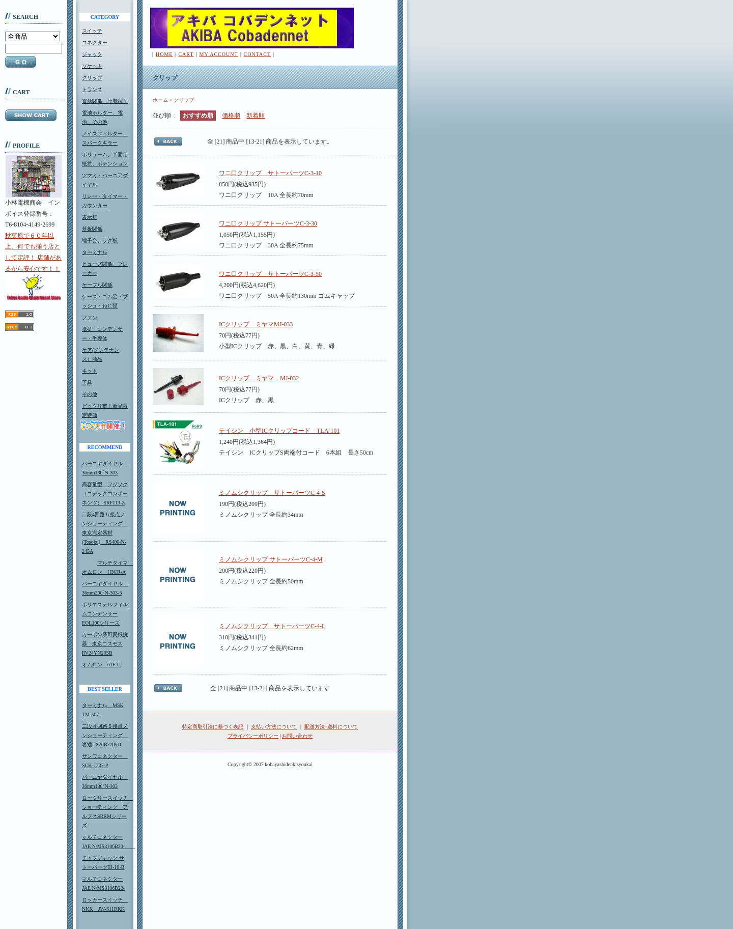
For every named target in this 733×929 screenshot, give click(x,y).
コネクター (94, 42)
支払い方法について (274, 726)
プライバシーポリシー (253, 736)
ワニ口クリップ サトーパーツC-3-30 (268, 223)
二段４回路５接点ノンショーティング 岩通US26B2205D (105, 735)
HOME (164, 54)
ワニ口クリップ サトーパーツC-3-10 (270, 173)
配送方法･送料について (331, 726)
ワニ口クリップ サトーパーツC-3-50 (270, 273)
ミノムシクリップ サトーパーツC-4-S (272, 492)
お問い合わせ (297, 736)
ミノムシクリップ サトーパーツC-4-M (271, 559)
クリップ (92, 77)
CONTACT (257, 54)
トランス (92, 89)
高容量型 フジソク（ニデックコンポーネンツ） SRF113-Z (105, 493)
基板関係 (92, 229)
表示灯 (89, 217)
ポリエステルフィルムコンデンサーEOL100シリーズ (105, 614)
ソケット (92, 66)
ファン (89, 317)
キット (89, 371)
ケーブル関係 (97, 285)
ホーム (160, 100)
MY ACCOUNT (219, 54)
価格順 (231, 115)
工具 (87, 382)
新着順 (255, 115)
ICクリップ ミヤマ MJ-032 (259, 378)
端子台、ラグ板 (100, 240)
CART (185, 54)
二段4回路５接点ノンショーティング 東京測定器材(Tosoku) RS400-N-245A (105, 533)
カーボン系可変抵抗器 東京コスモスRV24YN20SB (105, 644)
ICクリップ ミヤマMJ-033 (256, 324)
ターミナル (94, 252)
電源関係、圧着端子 (105, 101)
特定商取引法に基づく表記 (212, 726)
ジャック (92, 54)
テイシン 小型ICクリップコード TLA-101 (279, 430)
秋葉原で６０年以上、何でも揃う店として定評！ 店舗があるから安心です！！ (33, 266)
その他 (89, 394)
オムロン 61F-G (101, 664)
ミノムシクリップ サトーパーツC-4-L (272, 626)
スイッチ (92, 31)
